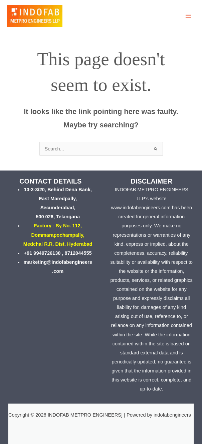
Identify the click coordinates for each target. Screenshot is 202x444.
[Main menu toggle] (188, 16)
